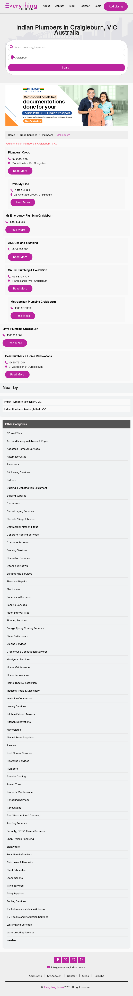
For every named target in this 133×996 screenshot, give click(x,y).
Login (98, 5)
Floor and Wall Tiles (18, 612)
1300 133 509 (12, 335)
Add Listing (116, 6)
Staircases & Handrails (20, 862)
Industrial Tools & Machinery (23, 690)
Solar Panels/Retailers (19, 854)
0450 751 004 (15, 362)
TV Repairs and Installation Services (27, 916)
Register (85, 5)
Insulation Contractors (19, 698)
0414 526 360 (18, 249)
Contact (59, 5)
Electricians (13, 589)
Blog (72, 5)
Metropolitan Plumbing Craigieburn (33, 301)
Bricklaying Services (18, 472)
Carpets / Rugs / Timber (21, 519)
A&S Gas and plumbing (23, 243)
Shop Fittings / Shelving (20, 838)
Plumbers (47, 135)
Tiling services (15, 885)
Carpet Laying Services (20, 511)
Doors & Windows (17, 565)
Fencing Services (17, 604)
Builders (11, 480)
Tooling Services (16, 901)
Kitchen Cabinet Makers (21, 714)
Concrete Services (18, 542)
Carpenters (13, 503)
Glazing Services (16, 643)
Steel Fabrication (16, 870)
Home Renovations (18, 675)
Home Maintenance (18, 667)
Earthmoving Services (19, 573)
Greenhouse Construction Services (27, 651)
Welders (11, 940)
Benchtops (13, 464)
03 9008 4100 (18, 158)
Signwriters (13, 846)
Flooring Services (17, 620)
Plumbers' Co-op (19, 152)
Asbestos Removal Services (23, 448)
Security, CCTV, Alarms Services (26, 831)
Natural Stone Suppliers (20, 737)
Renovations (14, 807)
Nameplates (14, 729)
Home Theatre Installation (22, 682)
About (46, 5)
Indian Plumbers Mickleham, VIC (23, 401)
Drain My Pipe (20, 184)
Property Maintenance (20, 792)
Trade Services (28, 135)
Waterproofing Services (20, 932)
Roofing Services (17, 823)
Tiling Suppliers (15, 893)
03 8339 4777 (18, 276)
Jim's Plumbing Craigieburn (20, 329)
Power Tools (14, 784)
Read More (20, 170)
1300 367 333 (21, 308)
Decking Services (17, 550)
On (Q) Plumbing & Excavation (27, 270)
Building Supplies (16, 495)
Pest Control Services (19, 753)
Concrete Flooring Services (23, 534)
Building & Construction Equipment (27, 487)
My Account (54, 976)
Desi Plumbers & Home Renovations (28, 356)
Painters (11, 745)
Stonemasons (15, 877)
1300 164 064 (15, 222)
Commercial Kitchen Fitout (22, 526)
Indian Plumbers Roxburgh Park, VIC (25, 409)
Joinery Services (16, 706)
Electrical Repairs (17, 581)
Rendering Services (18, 799)
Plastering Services (18, 760)
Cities (85, 976)
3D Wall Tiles (14, 433)
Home (11, 135)
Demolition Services (18, 558)
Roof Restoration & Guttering (23, 815)
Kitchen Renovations (19, 721)
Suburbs (99, 976)
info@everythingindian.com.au (66, 967)
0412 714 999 (20, 190)
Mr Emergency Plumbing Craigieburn (29, 215)
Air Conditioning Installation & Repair (27, 441)
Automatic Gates (16, 456)
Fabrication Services (19, 597)
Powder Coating (16, 776)
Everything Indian (54, 987)
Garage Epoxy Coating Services (25, 628)
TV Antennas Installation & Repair (26, 909)
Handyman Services (18, 659)
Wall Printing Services (19, 924)
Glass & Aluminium (17, 636)
